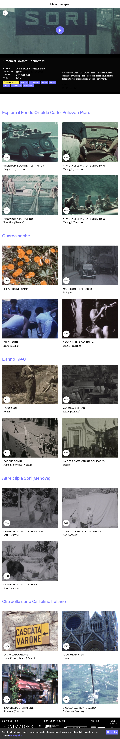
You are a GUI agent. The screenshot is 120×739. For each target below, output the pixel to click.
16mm (19, 71)
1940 (18, 77)
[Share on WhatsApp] (72, 87)
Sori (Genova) (23, 74)
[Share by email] (75, 87)
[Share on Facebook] (64, 87)
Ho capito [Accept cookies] (112, 732)
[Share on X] (68, 87)
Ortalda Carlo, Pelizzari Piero (31, 68)
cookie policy (15, 735)
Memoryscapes (59, 4)
